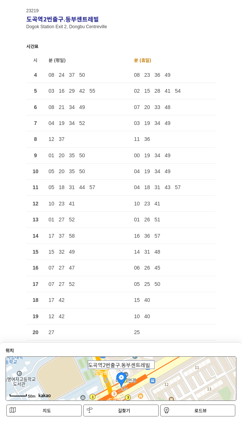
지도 (30, 410)
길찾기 (108, 410)
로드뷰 (185, 410)
